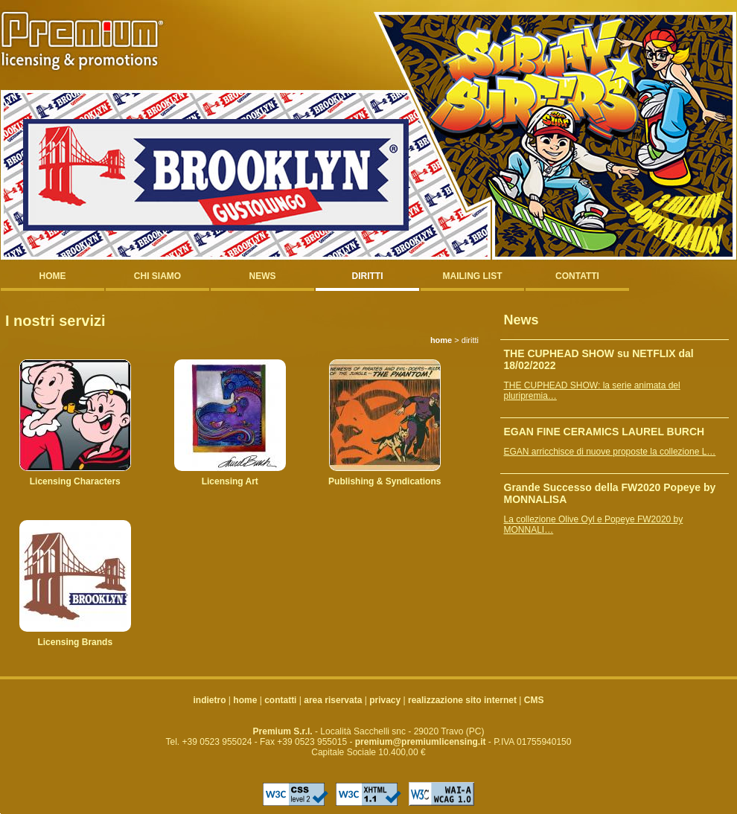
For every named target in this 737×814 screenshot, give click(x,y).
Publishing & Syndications (384, 481)
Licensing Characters (75, 481)
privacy (385, 700)
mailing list (472, 276)
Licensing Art (230, 481)
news (262, 276)
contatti (577, 276)
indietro (210, 700)
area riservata (333, 700)
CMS (534, 700)
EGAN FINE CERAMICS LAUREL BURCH (604, 432)
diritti (367, 276)
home (52, 276)
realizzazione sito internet (462, 700)
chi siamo (157, 276)
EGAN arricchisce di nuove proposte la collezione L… (610, 451)
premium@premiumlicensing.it (420, 742)
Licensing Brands (74, 642)
